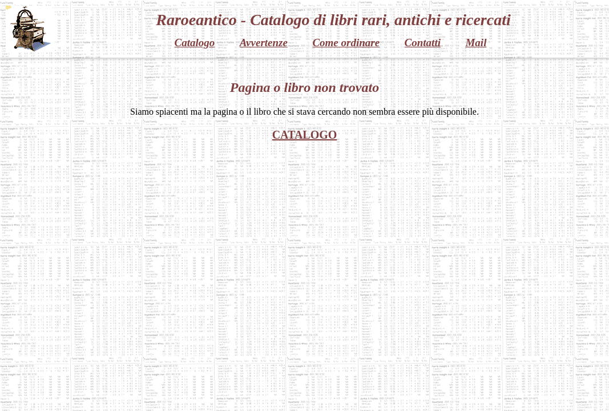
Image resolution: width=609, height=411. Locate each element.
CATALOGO (304, 134)
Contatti (423, 43)
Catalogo (195, 43)
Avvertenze (264, 43)
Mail (475, 43)
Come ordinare (346, 43)
